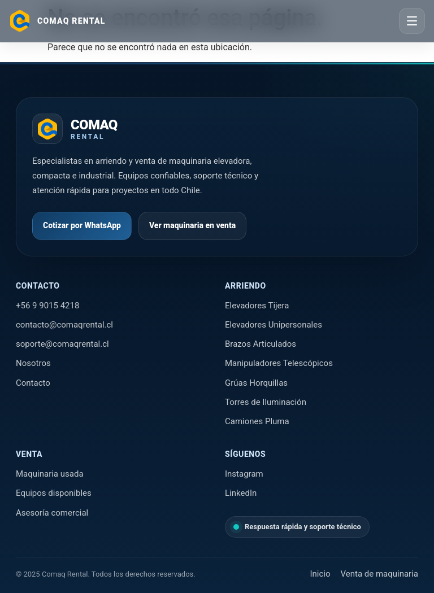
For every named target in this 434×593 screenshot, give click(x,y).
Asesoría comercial (52, 513)
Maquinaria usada (50, 474)
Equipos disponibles (54, 493)
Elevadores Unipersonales (273, 325)
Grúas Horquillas (256, 383)
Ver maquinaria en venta (192, 225)
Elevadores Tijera (257, 305)
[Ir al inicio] (57, 21)
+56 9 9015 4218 (47, 305)
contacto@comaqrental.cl (64, 325)
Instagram (244, 474)
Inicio (320, 574)
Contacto (33, 383)
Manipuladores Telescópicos (279, 363)
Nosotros (33, 363)
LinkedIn (241, 493)
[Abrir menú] (412, 21)
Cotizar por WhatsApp (82, 225)
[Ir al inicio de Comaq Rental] (75, 129)
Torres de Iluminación (265, 402)
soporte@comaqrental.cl (62, 344)
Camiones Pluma (257, 421)
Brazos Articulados (260, 344)
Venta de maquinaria (379, 574)
